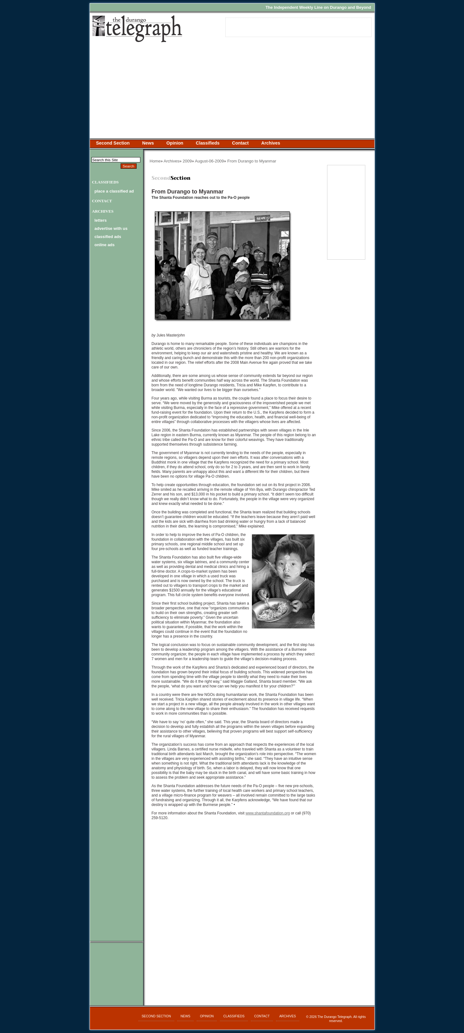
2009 (187, 161)
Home (155, 161)
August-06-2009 (209, 161)
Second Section (113, 143)
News (148, 143)
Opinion (174, 143)
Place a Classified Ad (114, 191)
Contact (240, 143)
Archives (270, 143)
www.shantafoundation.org (268, 813)
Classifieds (208, 143)
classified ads (108, 236)
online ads (105, 244)
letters (101, 220)
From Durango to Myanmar (251, 161)
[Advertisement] (232, 91)
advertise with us (111, 228)
